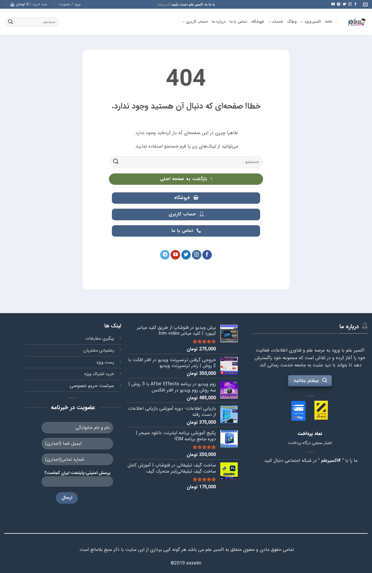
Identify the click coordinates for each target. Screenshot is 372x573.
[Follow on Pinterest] (338, 4)
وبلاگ (291, 22)
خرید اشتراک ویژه (99, 374)
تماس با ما (238, 22)
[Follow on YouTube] (333, 4)
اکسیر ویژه (311, 22)
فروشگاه (257, 22)
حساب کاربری (195, 22)
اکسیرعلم (164, 4)
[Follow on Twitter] (344, 4)
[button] (69, 4)
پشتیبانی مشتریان (98, 350)
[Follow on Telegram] (165, 255)
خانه (328, 22)
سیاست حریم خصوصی (92, 385)
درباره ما (219, 22)
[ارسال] (10, 22)
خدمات (275, 22)
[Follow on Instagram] (350, 4)
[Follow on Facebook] (355, 4)
